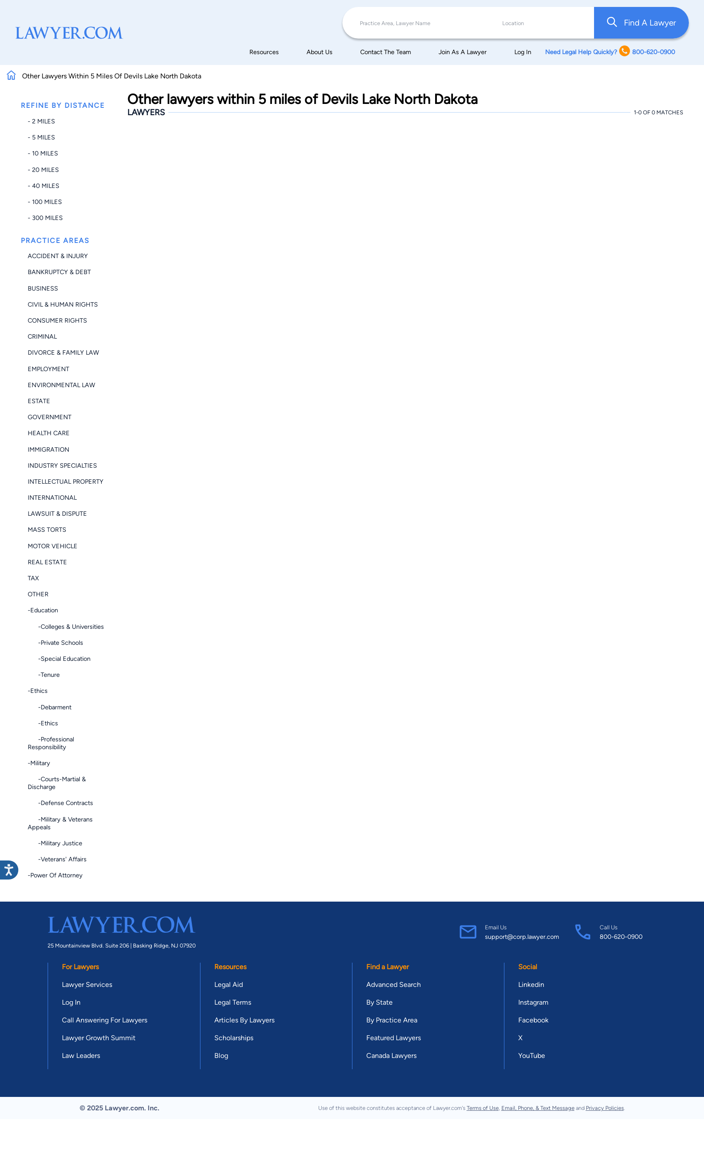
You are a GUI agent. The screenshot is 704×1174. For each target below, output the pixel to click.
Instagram (533, 1002)
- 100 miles (45, 202)
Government (49, 417)
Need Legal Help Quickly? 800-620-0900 (610, 51)
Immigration (48, 449)
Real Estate (47, 562)
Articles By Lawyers (244, 1020)
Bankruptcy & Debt (59, 272)
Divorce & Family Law (63, 352)
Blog (221, 1055)
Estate (39, 401)
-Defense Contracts (60, 803)
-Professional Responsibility (51, 743)
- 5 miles (41, 137)
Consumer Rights (57, 320)
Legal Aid (228, 984)
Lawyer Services (87, 984)
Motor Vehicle (53, 546)
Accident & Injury (58, 256)
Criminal (42, 336)
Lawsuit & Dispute (57, 513)
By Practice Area (391, 1020)
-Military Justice (55, 843)
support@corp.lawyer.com (522, 937)
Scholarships (233, 1038)
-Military (39, 763)
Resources (264, 52)
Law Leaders (81, 1055)
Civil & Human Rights (63, 304)
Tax (33, 578)
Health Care (49, 433)
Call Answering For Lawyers (104, 1020)
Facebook (533, 1020)
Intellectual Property (65, 481)
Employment (48, 369)
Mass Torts (47, 530)
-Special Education (59, 659)
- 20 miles (43, 170)
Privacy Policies (605, 1108)
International (52, 497)
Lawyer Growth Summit (99, 1038)
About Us (320, 52)
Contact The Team (385, 52)
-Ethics (38, 691)
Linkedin (531, 984)
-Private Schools (55, 643)
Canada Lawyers (391, 1055)
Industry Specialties (62, 465)
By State (379, 1002)
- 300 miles (45, 218)
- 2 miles (41, 121)
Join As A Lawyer (463, 52)
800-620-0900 (621, 937)
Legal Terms (232, 1002)
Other (38, 594)
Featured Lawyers (393, 1038)
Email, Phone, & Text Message (538, 1108)
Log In (522, 52)
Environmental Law (61, 385)
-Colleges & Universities (66, 627)
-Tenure (44, 675)
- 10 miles (43, 153)
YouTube (531, 1055)
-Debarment (49, 707)
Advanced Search (393, 984)
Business (43, 288)
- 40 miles (43, 186)
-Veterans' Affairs (57, 859)
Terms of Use (483, 1108)
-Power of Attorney (55, 875)
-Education (43, 610)
